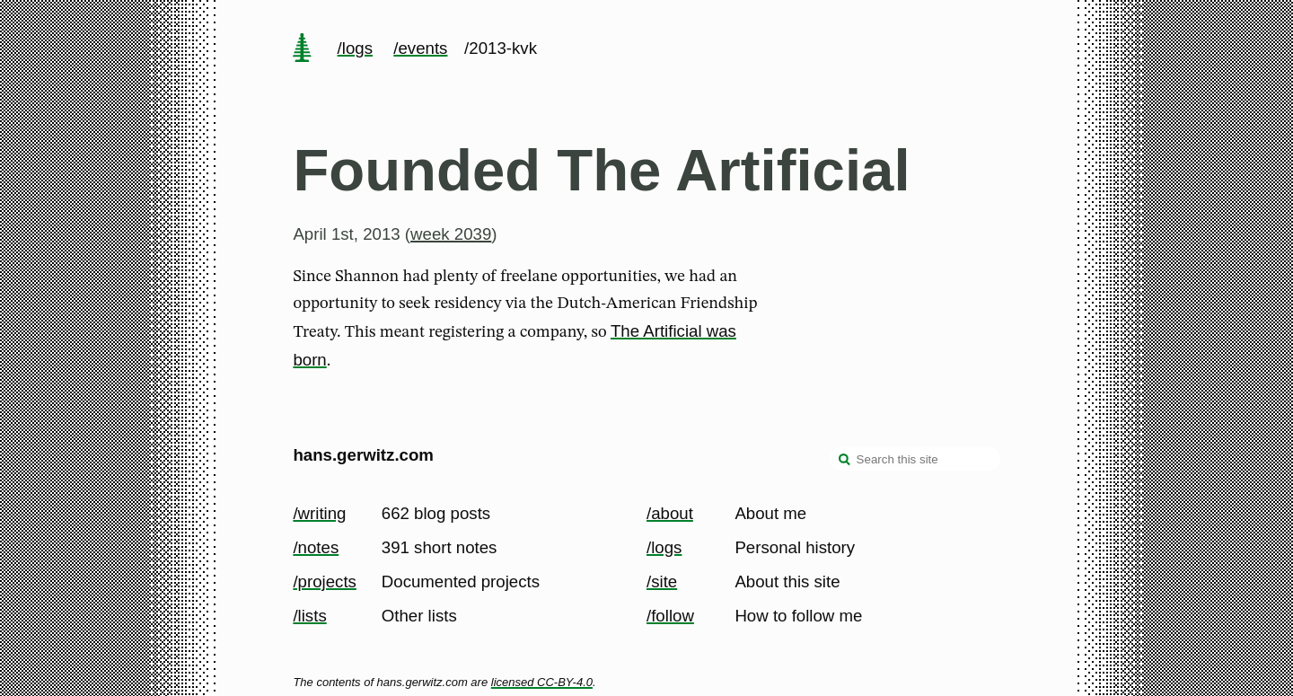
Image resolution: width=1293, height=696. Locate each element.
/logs (355, 48)
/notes (316, 547)
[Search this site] (915, 459)
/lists (309, 615)
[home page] (302, 49)
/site (661, 581)
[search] (845, 460)
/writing (319, 513)
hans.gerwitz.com (363, 454)
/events (420, 48)
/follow (670, 615)
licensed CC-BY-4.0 (542, 682)
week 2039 (450, 234)
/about (669, 513)
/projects (324, 581)
